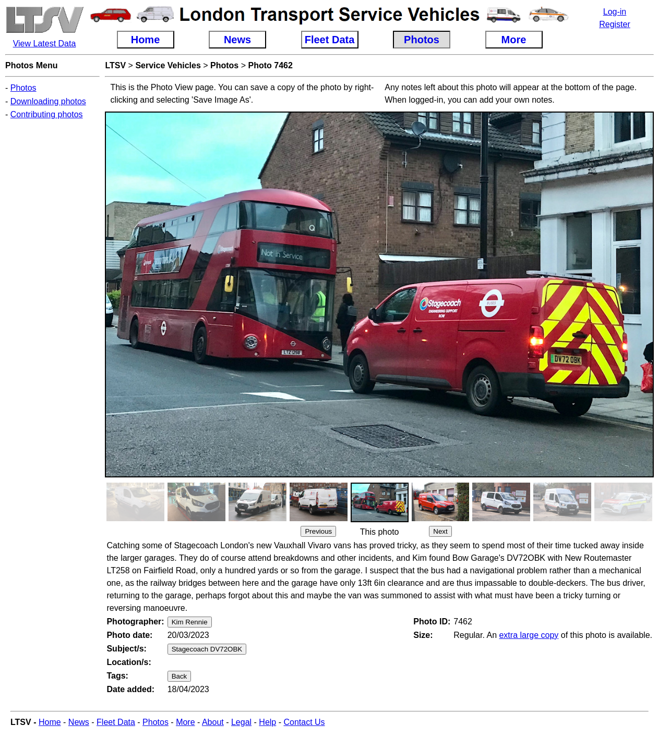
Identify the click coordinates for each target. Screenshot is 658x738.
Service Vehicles (167, 65)
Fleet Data (116, 722)
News (78, 722)
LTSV (115, 65)
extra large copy (528, 635)
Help (267, 722)
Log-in (614, 11)
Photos (23, 87)
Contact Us (304, 722)
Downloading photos (48, 101)
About (213, 722)
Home (50, 722)
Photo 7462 (270, 65)
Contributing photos (46, 114)
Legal (241, 722)
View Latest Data (44, 43)
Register (614, 24)
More (185, 722)
